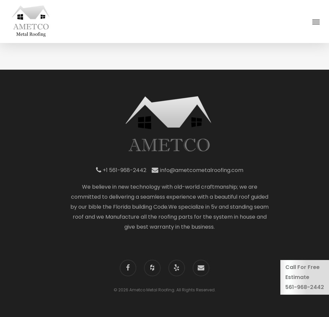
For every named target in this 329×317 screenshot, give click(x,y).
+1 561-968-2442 (121, 170)
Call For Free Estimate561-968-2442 (304, 277)
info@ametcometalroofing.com (197, 170)
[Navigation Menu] (316, 21)
